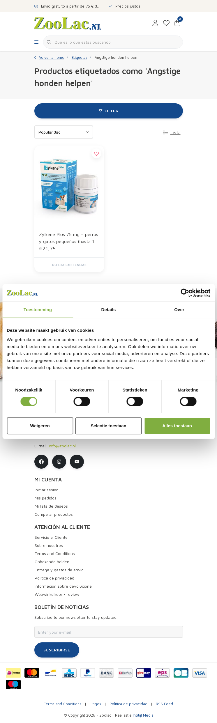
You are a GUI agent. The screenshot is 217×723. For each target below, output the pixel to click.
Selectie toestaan (108, 425)
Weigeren (40, 425)
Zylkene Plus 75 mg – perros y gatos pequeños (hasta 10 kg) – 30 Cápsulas (68, 238)
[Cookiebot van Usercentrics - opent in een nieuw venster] (184, 292)
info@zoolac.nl (62, 445)
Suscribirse (56, 649)
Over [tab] (179, 309)
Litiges (95, 704)
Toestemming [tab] (38, 309)
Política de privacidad (128, 704)
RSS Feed (164, 704)
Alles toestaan (177, 425)
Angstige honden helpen (116, 57)
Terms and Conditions (62, 704)
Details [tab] (108, 309)
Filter (108, 110)
